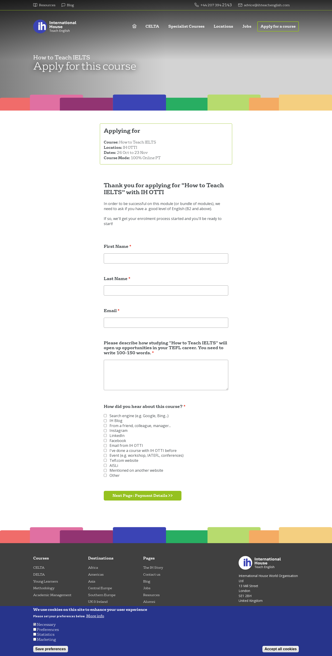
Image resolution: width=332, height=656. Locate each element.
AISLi (111, 465)
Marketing (46, 639)
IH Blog (113, 420)
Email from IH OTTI (123, 445)
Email (110, 310)
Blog (70, 5)
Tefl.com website (121, 460)
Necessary (46, 624)
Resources (47, 5)
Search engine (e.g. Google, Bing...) (136, 415)
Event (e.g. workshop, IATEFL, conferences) (144, 455)
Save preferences (50, 649)
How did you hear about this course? (143, 406)
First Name (116, 246)
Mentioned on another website (133, 470)
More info (95, 616)
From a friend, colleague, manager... (137, 425)
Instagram (115, 430)
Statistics (45, 634)
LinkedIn (114, 435)
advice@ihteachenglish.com (267, 5)
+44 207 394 (211, 5)
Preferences (48, 629)
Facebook (115, 440)
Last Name (115, 278)
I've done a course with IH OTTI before (140, 450)
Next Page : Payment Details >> (143, 495)
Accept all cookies (280, 649)
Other (112, 475)
